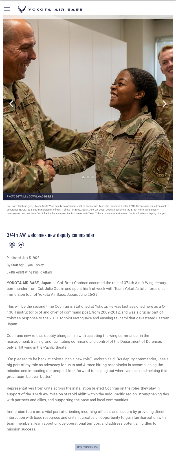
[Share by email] (21, 245)
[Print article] (12, 245)
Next (164, 104)
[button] (7, 9)
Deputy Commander (87, 447)
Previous (11, 104)
